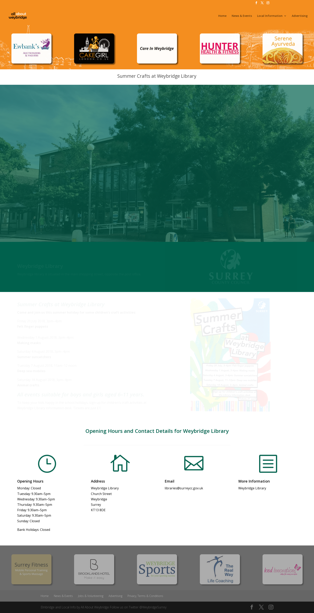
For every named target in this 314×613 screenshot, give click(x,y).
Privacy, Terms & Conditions (145, 596)
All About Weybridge (95, 607)
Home (222, 16)
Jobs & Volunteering (90, 596)
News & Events (242, 16)
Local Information (270, 16)
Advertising (300, 16)
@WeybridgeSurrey (152, 607)
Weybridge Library (252, 488)
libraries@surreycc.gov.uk (184, 488)
